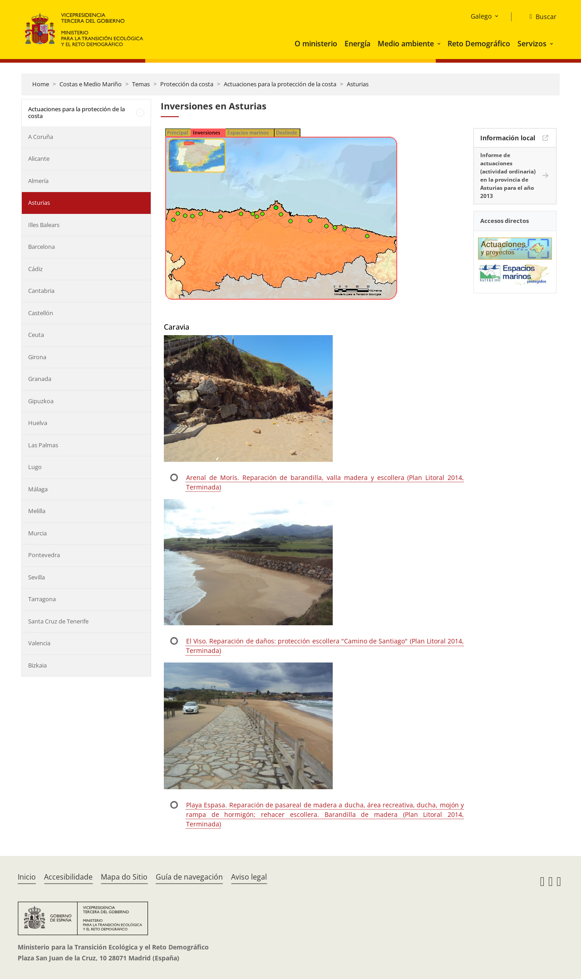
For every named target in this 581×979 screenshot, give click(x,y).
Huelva (37, 423)
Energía (357, 44)
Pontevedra (44, 555)
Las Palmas (43, 445)
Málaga (38, 489)
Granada (39, 379)
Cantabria (41, 291)
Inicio (27, 877)
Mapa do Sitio (124, 877)
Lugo (35, 467)
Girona (37, 357)
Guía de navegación (189, 877)
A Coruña (40, 137)
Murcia (37, 533)
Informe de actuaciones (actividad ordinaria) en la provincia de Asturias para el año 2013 (508, 175)
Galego (481, 16)
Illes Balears (43, 225)
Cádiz (35, 269)
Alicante (38, 158)
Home (40, 84)
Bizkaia (37, 665)
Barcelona (41, 246)
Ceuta (36, 335)
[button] (440, 44)
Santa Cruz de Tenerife (58, 621)
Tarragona (42, 599)
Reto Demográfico (479, 44)
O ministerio (316, 44)
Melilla (36, 511)
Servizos (532, 44)
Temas (141, 84)
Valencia (39, 643)
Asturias (358, 84)
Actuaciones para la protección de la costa (280, 84)
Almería (38, 181)
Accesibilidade (68, 877)
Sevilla (36, 577)
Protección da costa (186, 84)
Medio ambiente (406, 44)
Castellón (40, 313)
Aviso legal (249, 877)
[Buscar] (539, 16)
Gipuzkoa (41, 401)
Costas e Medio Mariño (90, 84)
